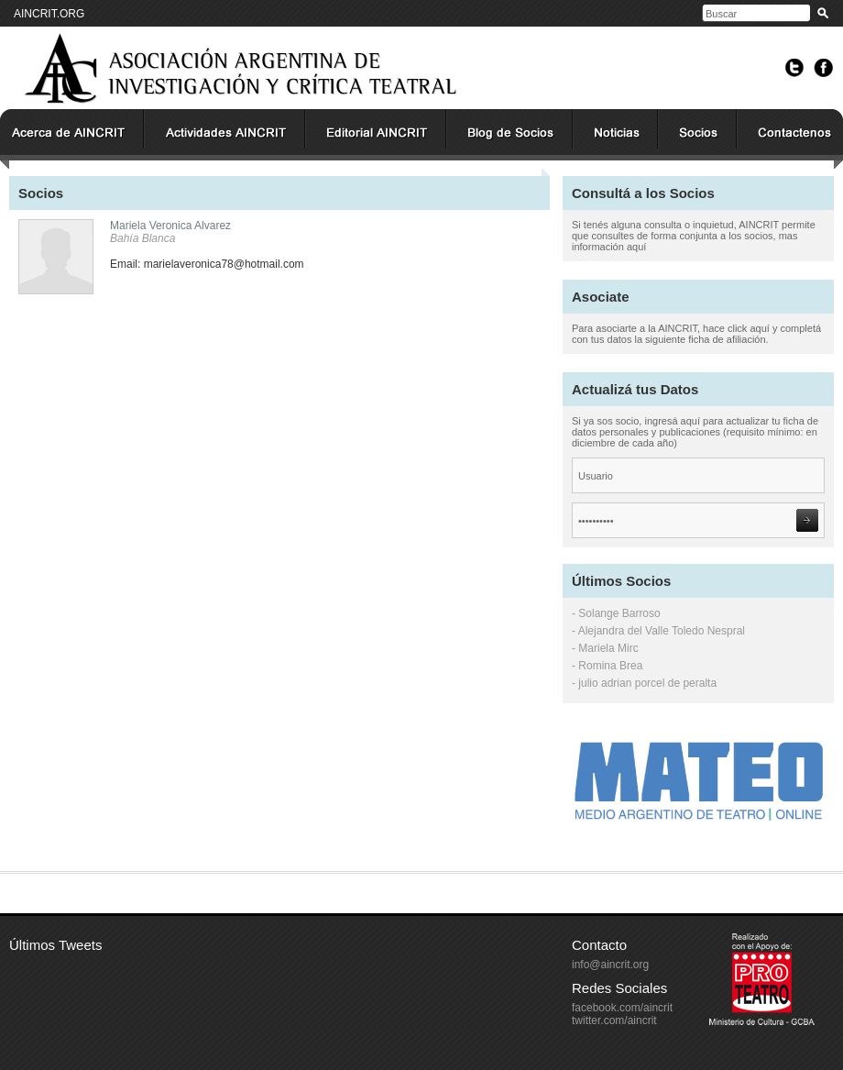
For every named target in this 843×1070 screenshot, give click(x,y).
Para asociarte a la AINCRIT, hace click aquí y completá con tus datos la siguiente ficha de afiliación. (696, 334)
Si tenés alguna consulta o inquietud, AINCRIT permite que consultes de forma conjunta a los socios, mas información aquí (694, 235)
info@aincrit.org (610, 964)
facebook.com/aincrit (622, 1007)
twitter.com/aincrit (614, 1020)
